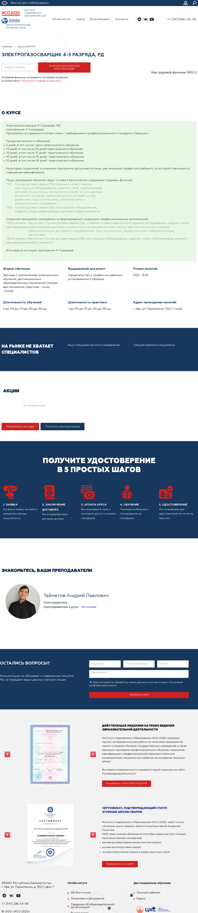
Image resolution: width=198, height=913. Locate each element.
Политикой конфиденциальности (41, 81)
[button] (20, 426)
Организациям (100, 19)
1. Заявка (10, 504)
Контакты (121, 19)
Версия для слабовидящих (30, 3)
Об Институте (62, 19)
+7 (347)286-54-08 (181, 19)
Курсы (81, 19)
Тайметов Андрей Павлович (76, 595)
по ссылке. (89, 606)
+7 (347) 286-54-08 (15, 903)
